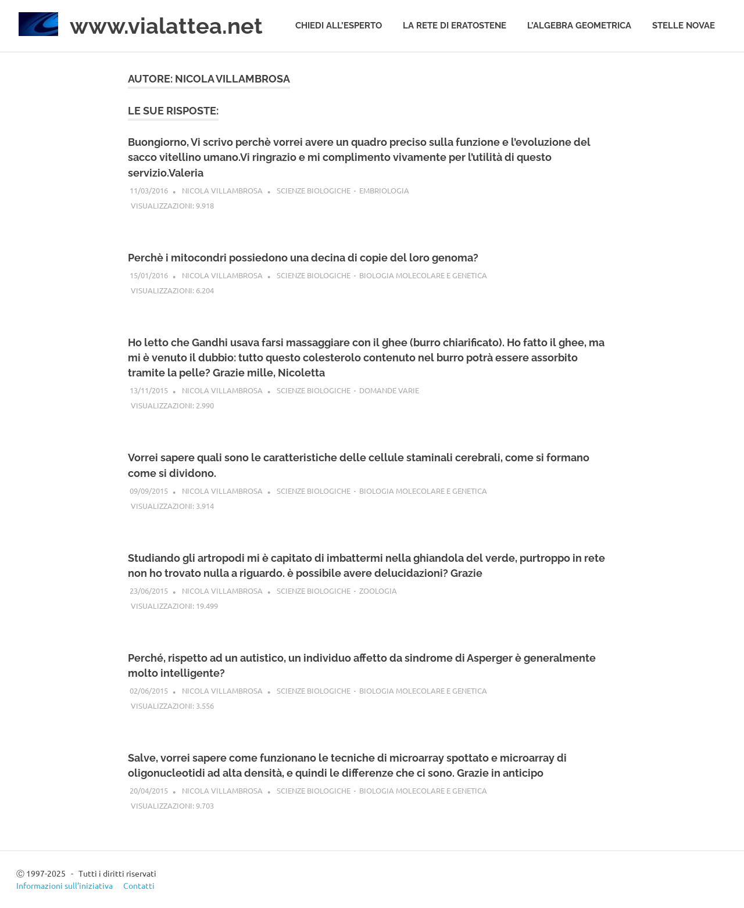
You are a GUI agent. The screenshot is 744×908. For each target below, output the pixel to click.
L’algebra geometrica (579, 25)
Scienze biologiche (313, 190)
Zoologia (378, 590)
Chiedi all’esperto (338, 25)
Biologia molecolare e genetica (423, 275)
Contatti (139, 885)
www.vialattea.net (166, 26)
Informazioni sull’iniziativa (64, 885)
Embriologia (384, 190)
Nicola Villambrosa (222, 190)
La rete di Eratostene (454, 25)
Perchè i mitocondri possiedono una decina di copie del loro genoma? (303, 258)
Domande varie (389, 390)
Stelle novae (683, 25)
